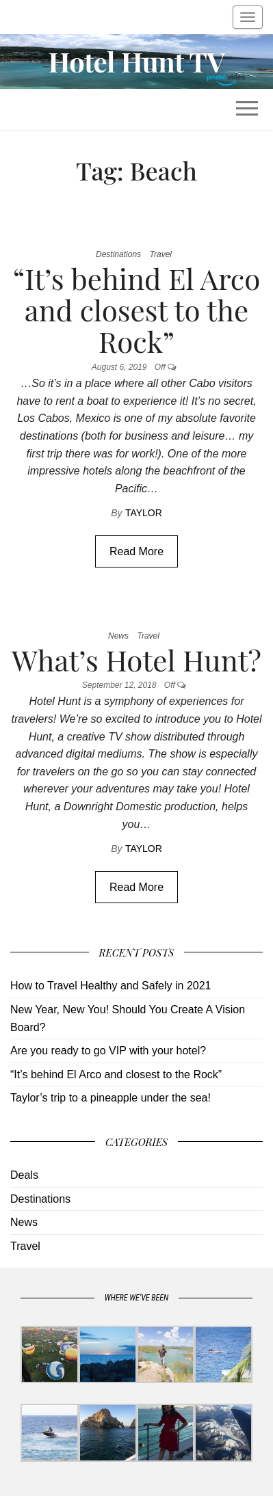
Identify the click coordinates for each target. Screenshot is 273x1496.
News (118, 636)
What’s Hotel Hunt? (136, 660)
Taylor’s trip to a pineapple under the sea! (110, 1098)
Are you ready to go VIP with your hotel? (108, 1050)
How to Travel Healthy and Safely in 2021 (110, 985)
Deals (24, 1175)
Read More (136, 551)
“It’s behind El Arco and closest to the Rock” (137, 309)
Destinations (118, 254)
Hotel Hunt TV (137, 61)
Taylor (143, 512)
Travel (161, 254)
